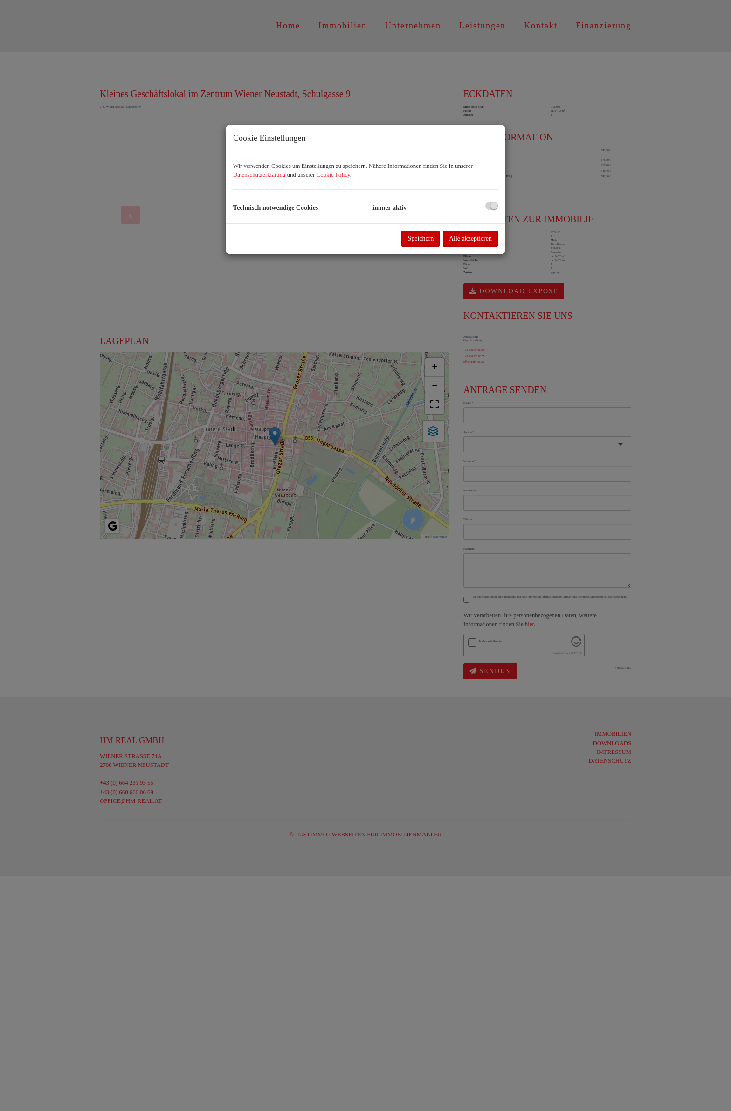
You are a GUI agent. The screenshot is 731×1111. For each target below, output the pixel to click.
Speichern (420, 238)
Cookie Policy (333, 175)
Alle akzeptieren (470, 238)
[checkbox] (491, 206)
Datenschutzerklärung (259, 175)
